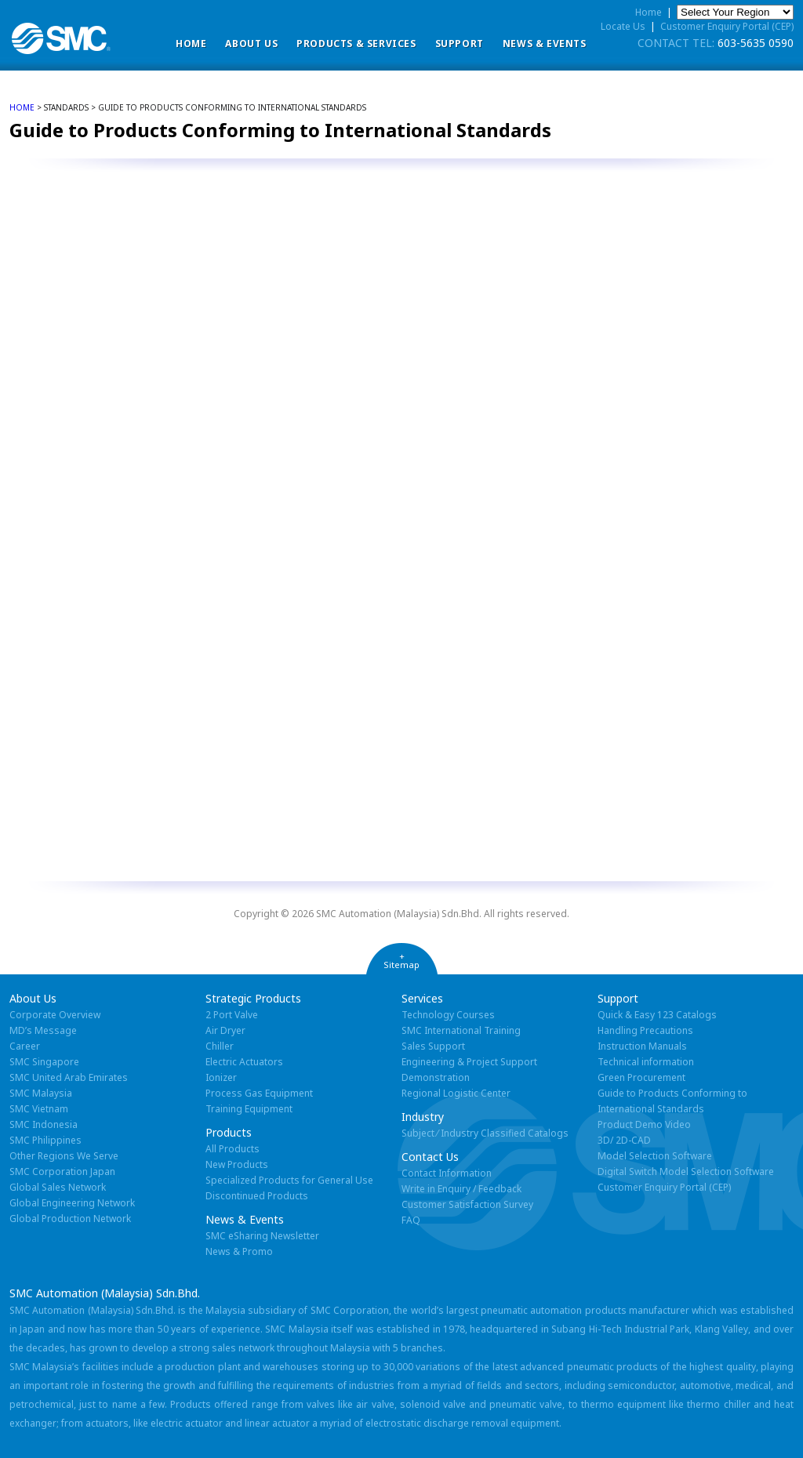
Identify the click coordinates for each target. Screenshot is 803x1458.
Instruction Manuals (642, 1046)
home (22, 107)
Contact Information (447, 1173)
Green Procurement (641, 1077)
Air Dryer (225, 1030)
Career (24, 1046)
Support (459, 43)
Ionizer (221, 1077)
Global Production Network (70, 1218)
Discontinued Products (256, 1195)
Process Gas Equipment (259, 1093)
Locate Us (623, 26)
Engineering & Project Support (469, 1061)
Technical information (646, 1061)
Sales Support (433, 1046)
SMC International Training (461, 1030)
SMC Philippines (45, 1140)
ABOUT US (251, 43)
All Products (232, 1148)
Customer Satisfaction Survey (467, 1204)
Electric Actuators (244, 1061)
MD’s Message (43, 1030)
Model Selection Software (655, 1155)
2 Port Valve (231, 1014)
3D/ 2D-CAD (624, 1140)
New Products (236, 1164)
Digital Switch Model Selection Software (686, 1171)
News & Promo (239, 1251)
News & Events (545, 43)
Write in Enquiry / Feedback (461, 1188)
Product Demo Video (644, 1124)
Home (191, 43)
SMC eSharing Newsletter (262, 1235)
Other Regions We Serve (63, 1155)
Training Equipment (248, 1108)
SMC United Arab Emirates (68, 1077)
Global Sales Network (57, 1187)
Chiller (219, 1046)
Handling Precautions (645, 1030)
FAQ (411, 1220)
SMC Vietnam (38, 1108)
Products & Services (356, 43)
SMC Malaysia (40, 1093)
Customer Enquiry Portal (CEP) (727, 26)
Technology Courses (448, 1014)
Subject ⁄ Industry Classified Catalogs (485, 1133)
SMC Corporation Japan (62, 1171)
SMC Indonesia (43, 1124)
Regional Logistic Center (456, 1093)
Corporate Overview (54, 1014)
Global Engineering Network (72, 1203)
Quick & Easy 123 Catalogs (657, 1014)
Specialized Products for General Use (289, 1180)
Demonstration (436, 1077)
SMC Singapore (44, 1061)
